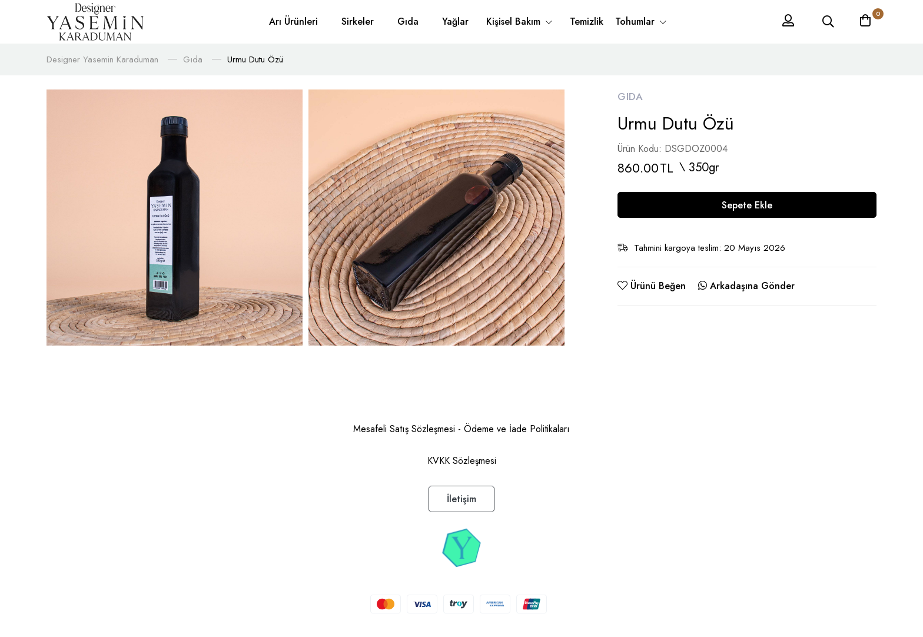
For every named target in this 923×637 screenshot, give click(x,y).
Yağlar (455, 21)
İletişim (461, 499)
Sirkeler (357, 21)
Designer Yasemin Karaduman (102, 59)
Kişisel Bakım (514, 21)
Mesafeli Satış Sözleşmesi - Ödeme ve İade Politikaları (461, 429)
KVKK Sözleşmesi (461, 460)
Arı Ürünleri (293, 21)
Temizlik (586, 21)
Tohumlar (636, 21)
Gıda (408, 21)
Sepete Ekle (747, 205)
